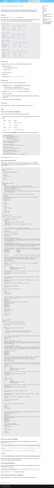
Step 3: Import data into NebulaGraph (47, 19)
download (16, 91)
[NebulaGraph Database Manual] (5, 1)
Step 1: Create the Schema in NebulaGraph (47, 15)
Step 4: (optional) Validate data (48, 21)
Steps (43, 12)
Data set (43, 7)
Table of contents (45, 5)
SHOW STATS (11, 471)
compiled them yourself (17, 450)
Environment (44, 8)
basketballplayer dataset (12, 17)
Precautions (44, 11)
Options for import (10, 442)
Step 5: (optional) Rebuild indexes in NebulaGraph (47, 23)
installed (12, 85)
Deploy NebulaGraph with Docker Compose (18, 76)
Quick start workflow (14, 157)
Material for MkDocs (7, 486)
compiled (11, 91)
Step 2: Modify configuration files (47, 17)
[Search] (34, 1)
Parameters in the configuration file (15, 165)
